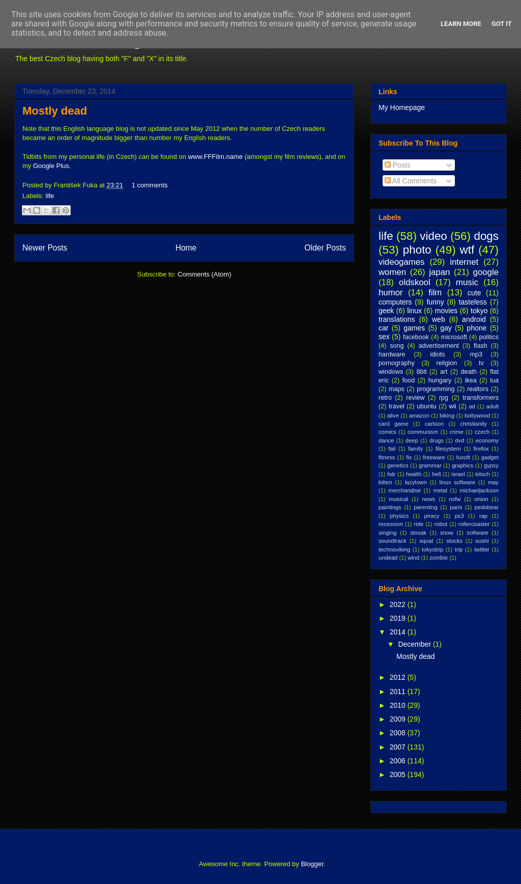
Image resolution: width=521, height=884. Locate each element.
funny (435, 302)
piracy (432, 516)
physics (399, 516)
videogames (402, 262)
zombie (438, 558)
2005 (399, 774)
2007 (399, 747)
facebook (416, 337)
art (444, 371)
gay (446, 328)
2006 (399, 761)
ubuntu (427, 406)
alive (393, 415)
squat (426, 541)
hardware (392, 354)
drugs (436, 440)
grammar (430, 465)
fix (409, 457)
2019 (399, 618)
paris (456, 507)
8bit (421, 371)
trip (459, 549)
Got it (501, 23)
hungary (440, 380)
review (415, 397)
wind (413, 558)
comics (387, 432)
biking (447, 415)
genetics (398, 465)
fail (391, 449)
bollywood (477, 415)
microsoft (454, 337)
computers (395, 302)
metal (440, 490)
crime (456, 432)
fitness (387, 457)
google (486, 272)
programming (435, 389)
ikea (471, 380)
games (414, 328)
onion (481, 499)
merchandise (404, 490)
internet (464, 262)
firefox (480, 449)
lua (494, 380)
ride (418, 524)
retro (385, 397)
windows (391, 371)
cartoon (434, 424)
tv (481, 363)
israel (458, 474)
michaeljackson (479, 490)
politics (489, 337)
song (396, 345)
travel (396, 406)
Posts (398, 165)
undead (388, 558)
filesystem (448, 449)
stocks (454, 541)
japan (439, 272)
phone (477, 328)
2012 (399, 677)
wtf (467, 249)
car (383, 328)
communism (423, 432)
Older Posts (325, 247)
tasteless (473, 302)
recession (391, 524)
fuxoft (463, 457)
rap (483, 516)
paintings (390, 507)
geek (386, 311)
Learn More (461, 23)
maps (396, 389)
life (50, 196)
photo (417, 249)
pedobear (487, 507)
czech (482, 432)
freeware (434, 457)
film (435, 292)
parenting (426, 507)
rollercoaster (474, 524)
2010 (399, 705)
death (469, 371)
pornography (397, 363)
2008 (399, 733)
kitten (385, 482)
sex (384, 337)
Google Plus (51, 166)
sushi (481, 541)
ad (472, 406)
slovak (418, 533)
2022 (399, 604)
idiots (437, 354)
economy (487, 440)
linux (414, 311)
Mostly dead (54, 110)
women (392, 272)
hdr (391, 474)
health (413, 474)
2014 (399, 632)
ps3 (459, 516)
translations (397, 319)
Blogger (312, 864)
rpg (443, 397)
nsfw (454, 499)
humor (391, 292)
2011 (399, 691)
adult (492, 406)
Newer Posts (44, 247)
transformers (480, 397)
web (438, 319)
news (428, 499)
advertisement (439, 345)
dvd (459, 440)
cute (474, 293)
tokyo (479, 311)
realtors (477, 389)
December (415, 644)
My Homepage (402, 107)
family (415, 449)
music (467, 282)
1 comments (150, 185)
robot (441, 524)
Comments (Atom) (204, 274)
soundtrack (393, 541)
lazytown (415, 482)
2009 (399, 719)
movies (446, 311)
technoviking (394, 549)
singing (387, 533)
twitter (481, 549)
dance (386, 440)
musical (398, 499)
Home (186, 247)
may (493, 482)
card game (394, 424)
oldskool (414, 282)
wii (452, 406)
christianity (473, 424)
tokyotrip (432, 549)
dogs (486, 236)
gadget (490, 457)
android (474, 319)
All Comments (411, 181)
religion (447, 363)
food (408, 380)
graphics (462, 465)
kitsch (482, 474)
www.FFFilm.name (215, 156)
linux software (458, 482)
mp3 (476, 354)
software (477, 533)
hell (436, 474)
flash (480, 345)
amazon (419, 415)
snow (446, 533)
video (433, 236)
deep (412, 440)
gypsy (491, 465)
